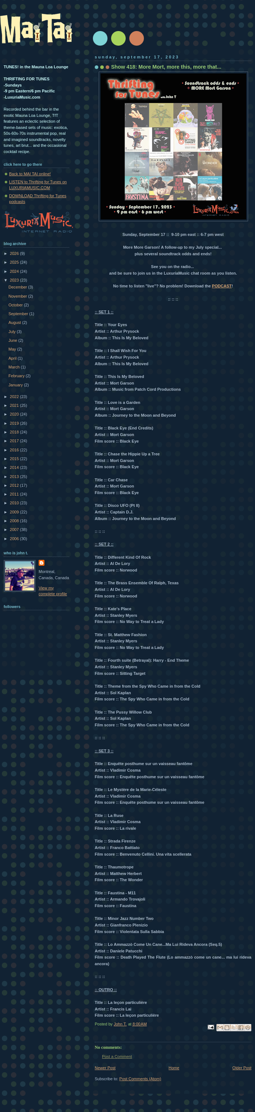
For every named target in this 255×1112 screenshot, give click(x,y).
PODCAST (222, 286)
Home (174, 1068)
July (12, 331)
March (14, 367)
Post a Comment (117, 1056)
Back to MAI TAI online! (30, 174)
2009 (15, 512)
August (15, 322)
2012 (15, 485)
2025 (15, 262)
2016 (15, 450)
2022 (15, 396)
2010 (15, 503)
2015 (15, 458)
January (16, 385)
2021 (15, 405)
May (12, 349)
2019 (15, 423)
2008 (15, 521)
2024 (15, 271)
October (16, 305)
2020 (15, 414)
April (12, 358)
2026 (15, 253)
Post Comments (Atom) (140, 1079)
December (18, 287)
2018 (15, 432)
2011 (15, 494)
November (18, 296)
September (18, 314)
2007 (15, 529)
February (17, 376)
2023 (15, 280)
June (13, 340)
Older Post (241, 1068)
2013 (15, 476)
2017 (15, 441)
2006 (15, 538)
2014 (15, 467)
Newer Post (105, 1068)
